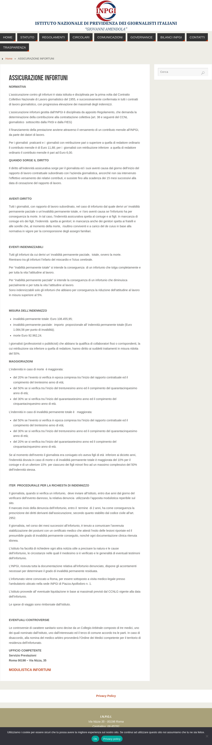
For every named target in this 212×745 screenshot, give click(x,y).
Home (8, 58)
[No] (207, 736)
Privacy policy (111, 738)
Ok (95, 738)
